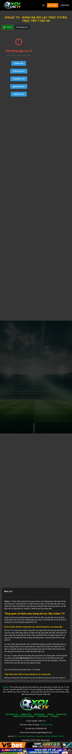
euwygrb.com (18, 79)
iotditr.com (18, 63)
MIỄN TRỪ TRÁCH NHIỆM (24, 716)
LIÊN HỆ (50, 714)
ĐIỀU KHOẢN (39, 714)
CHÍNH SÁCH (26, 714)
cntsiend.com (19, 71)
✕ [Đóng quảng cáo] (70, 741)
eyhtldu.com (19, 94)
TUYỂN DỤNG (42, 716)
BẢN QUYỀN (61, 714)
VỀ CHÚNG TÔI (12, 714)
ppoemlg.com (18, 86)
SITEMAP (54, 716)
